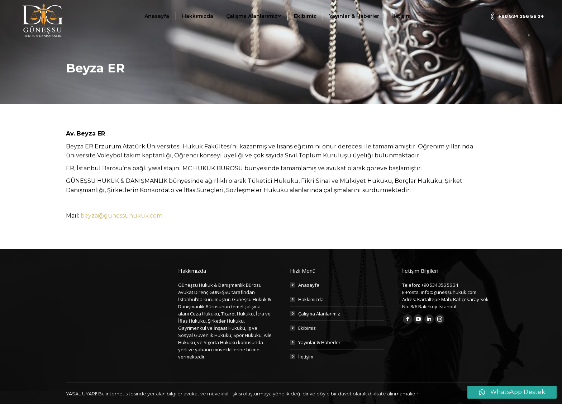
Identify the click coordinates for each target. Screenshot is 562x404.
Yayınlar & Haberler (319, 342)
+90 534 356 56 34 (516, 16)
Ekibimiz (307, 328)
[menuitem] (157, 16)
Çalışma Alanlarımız (319, 313)
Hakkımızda (311, 299)
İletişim (305, 356)
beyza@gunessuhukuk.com (121, 215)
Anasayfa (308, 285)
